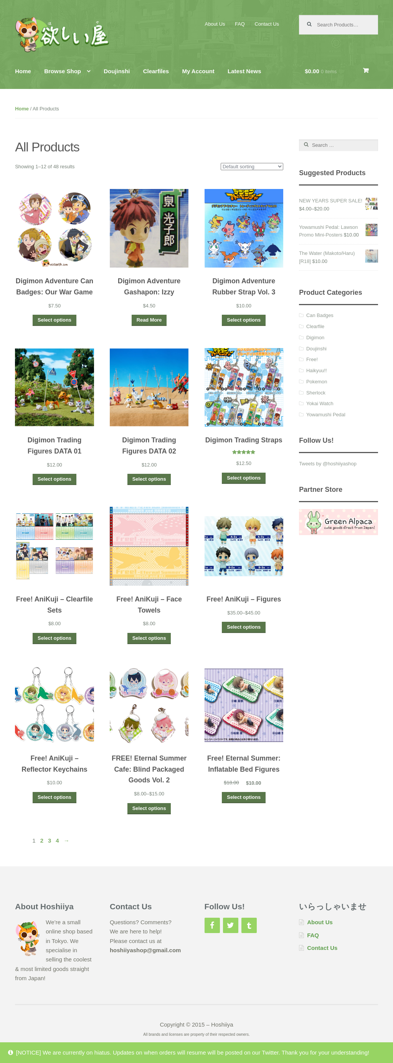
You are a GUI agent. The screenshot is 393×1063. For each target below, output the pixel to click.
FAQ (240, 24)
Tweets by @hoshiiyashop (328, 464)
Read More (149, 320)
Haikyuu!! (316, 370)
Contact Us (266, 24)
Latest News (244, 71)
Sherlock (315, 393)
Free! (312, 359)
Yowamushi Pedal (325, 414)
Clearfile (315, 326)
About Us (215, 24)
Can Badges (320, 315)
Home (23, 71)
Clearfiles (156, 71)
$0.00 (321, 71)
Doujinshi (117, 71)
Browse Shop (62, 71)
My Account (198, 71)
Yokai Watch (320, 403)
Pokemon (316, 381)
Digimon (315, 337)
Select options (54, 320)
